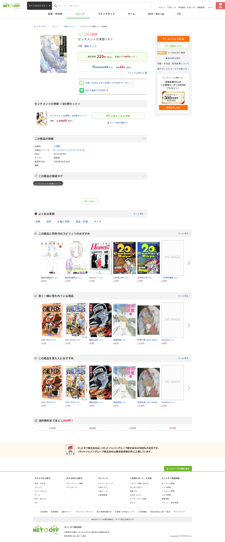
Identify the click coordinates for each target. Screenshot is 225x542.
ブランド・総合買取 (170, 502)
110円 (52, 428)
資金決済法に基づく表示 (160, 511)
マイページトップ (105, 483)
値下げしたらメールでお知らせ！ (173, 68)
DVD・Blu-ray (156, 13)
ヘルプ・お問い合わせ (139, 483)
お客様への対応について (125, 511)
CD (179, 13)
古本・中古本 (55, 13)
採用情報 (54, 511)
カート (210, 7)
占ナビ (132, 502)
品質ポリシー (66, 511)
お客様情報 (102, 495)
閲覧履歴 (201, 7)
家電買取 (165, 498)
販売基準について (180, 63)
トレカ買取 (166, 487)
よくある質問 (92, 214)
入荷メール (171, 7)
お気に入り (191, 7)
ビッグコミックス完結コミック (48, 183)
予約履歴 (181, 7)
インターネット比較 (138, 498)
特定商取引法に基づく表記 (75, 536)
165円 (92, 428)
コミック (80, 13)
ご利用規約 (142, 511)
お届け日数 (63, 221)
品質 (37, 221)
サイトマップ (179, 511)
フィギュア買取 (168, 491)
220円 (132, 428)
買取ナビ (133, 491)
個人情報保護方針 (104, 511)
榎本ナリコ (90, 46)
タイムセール (71, 487)
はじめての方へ (136, 487)
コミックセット (106, 13)
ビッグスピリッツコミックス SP (69, 150)
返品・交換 (82, 221)
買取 (220, 7)
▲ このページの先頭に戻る (178, 468)
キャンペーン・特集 (74, 483)
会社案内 (44, 511)
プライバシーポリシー (84, 511)
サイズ (97, 221)
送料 (48, 221)
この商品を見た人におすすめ (114, 358)
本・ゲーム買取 (168, 483)
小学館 (57, 146)
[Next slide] (189, 263)
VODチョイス (135, 495)
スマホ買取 (166, 495)
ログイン (162, 7)
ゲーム (131, 13)
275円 (172, 428)
